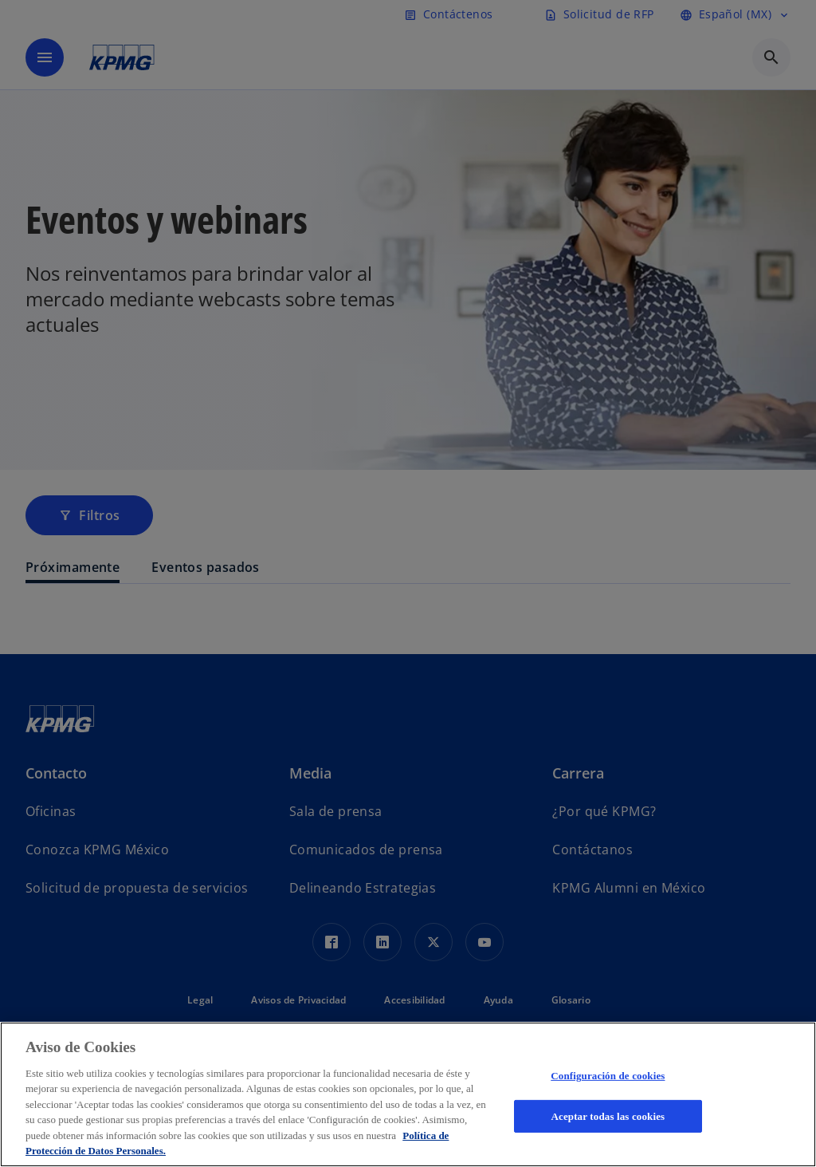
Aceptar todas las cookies (608, 1116)
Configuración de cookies (608, 1076)
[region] (408, 1094)
